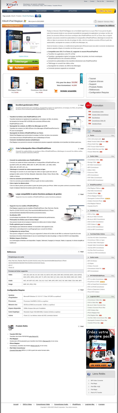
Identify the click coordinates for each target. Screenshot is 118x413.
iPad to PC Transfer (96, 392)
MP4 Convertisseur (93, 167)
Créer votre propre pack (94, 139)
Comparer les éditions (106, 25)
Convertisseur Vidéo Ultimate (39, 90)
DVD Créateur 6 (92, 224)
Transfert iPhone (57, 5)
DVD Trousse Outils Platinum (96, 146)
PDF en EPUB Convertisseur (96, 286)
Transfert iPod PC (93, 206)
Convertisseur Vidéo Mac (95, 300)
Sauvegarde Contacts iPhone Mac (97, 320)
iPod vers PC (46, 341)
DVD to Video (27, 5)
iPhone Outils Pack (93, 144)
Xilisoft (13, 16)
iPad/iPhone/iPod (96, 185)
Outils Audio (94, 257)
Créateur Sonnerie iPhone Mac (96, 307)
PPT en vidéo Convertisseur (96, 279)
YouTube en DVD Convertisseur (97, 252)
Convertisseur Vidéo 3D (98, 120)
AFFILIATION (73, 11)
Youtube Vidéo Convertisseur (100, 114)
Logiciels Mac (90, 404)
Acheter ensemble (68, 91)
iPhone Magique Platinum (95, 196)
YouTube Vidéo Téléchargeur (96, 242)
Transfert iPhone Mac (94, 323)
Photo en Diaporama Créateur (96, 289)
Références (94, 90)
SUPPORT (57, 11)
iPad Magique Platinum (13, 25)
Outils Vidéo (94, 156)
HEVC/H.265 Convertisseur (95, 180)
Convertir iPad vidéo (15, 350)
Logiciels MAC (95, 296)
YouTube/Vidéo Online (97, 234)
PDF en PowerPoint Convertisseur (97, 284)
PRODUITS (25, 11)
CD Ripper (91, 263)
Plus (112, 135)
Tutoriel (92, 79)
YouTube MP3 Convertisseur (96, 247)
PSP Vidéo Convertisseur (95, 177)
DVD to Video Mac (93, 302)
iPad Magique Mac (93, 315)
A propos (101, 404)
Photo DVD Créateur (93, 292)
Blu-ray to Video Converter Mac (96, 305)
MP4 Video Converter (97, 380)
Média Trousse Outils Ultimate (96, 141)
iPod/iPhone (77, 404)
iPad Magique (33, 25)
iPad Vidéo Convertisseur (95, 190)
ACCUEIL (10, 11)
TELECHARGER (41, 11)
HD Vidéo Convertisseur (94, 165)
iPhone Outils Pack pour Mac (96, 149)
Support (92, 84)
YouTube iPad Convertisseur (96, 250)
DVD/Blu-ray (94, 210)
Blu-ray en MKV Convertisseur (96, 219)
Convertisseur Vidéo (37, 5)
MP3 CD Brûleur (92, 261)
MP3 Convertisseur (93, 271)
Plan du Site (100, 1)
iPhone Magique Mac (94, 312)
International (110, 1)
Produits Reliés (96, 87)
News (85, 1)
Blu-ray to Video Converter (95, 216)
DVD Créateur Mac (93, 310)
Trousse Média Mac (93, 151)
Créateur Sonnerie (93, 266)
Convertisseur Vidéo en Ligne (96, 240)
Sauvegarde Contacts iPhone (96, 198)
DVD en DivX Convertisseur (95, 221)
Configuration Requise (99, 92)
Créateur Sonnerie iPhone (95, 201)
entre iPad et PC (33, 336)
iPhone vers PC (35, 345)
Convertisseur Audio (61, 404)
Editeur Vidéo (91, 170)
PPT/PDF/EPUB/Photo (97, 275)
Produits (18, 16)
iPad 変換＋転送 (95, 386)
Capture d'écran (23, 56)
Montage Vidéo (92, 162)
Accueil (15, 404)
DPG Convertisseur (93, 175)
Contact (92, 1)
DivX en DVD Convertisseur (95, 227)
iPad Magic (94, 383)
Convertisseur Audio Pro (95, 268)
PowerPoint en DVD (93, 281)
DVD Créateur (48, 5)
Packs (92, 135)
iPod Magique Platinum (94, 203)
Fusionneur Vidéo (93, 172)
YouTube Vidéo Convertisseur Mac (98, 317)
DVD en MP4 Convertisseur (95, 229)
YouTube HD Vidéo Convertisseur (97, 237)
